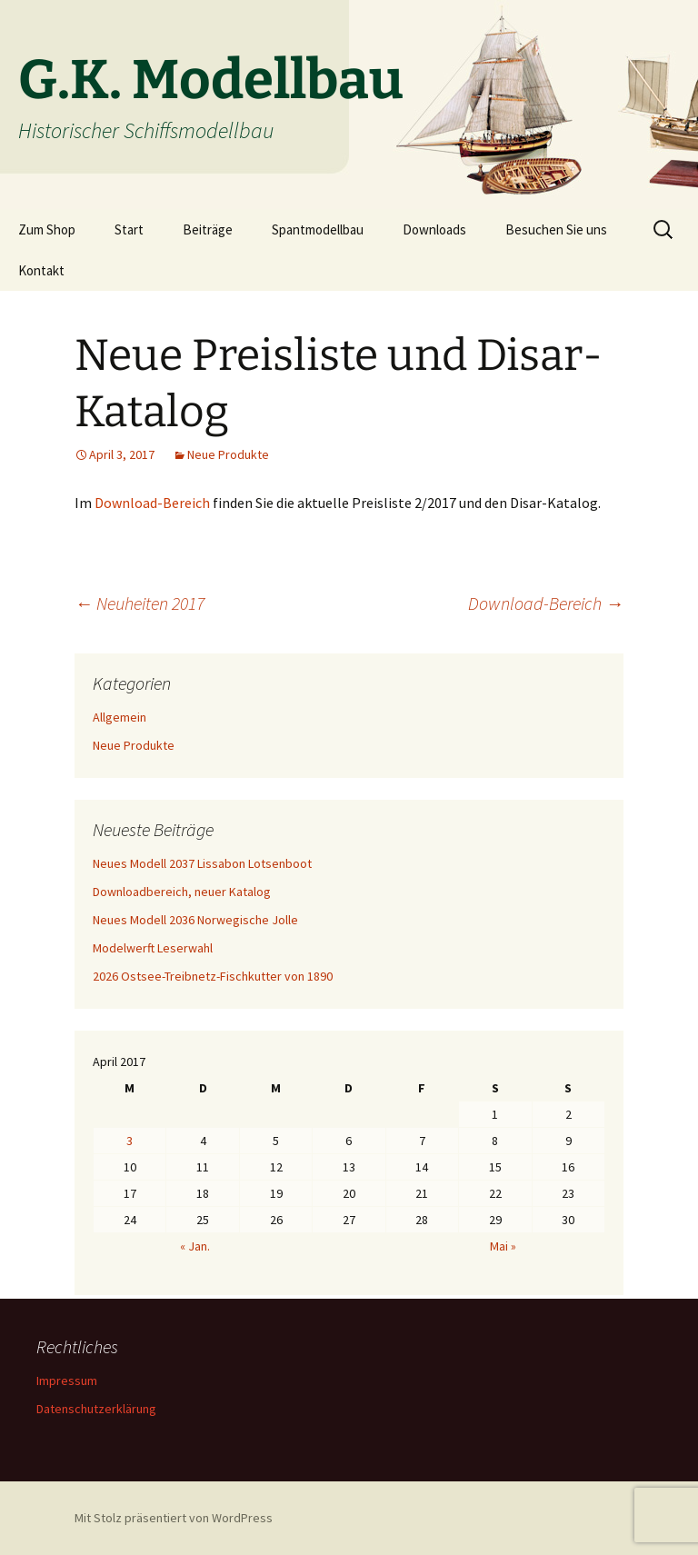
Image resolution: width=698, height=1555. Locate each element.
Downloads (434, 229)
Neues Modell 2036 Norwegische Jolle (195, 920)
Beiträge (208, 229)
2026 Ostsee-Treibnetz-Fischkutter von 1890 (213, 976)
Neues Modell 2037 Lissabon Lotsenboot (202, 863)
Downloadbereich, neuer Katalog (182, 891)
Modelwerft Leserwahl (153, 948)
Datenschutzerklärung (96, 1408)
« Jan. (195, 1246)
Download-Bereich (152, 502)
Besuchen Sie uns (556, 229)
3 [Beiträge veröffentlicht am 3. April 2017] (129, 1140)
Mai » (503, 1246)
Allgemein (119, 717)
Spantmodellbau (318, 229)
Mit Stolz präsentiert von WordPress (174, 1518)
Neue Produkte (228, 454)
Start (129, 229)
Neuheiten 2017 (139, 603)
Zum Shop (46, 229)
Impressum (66, 1380)
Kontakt (41, 270)
